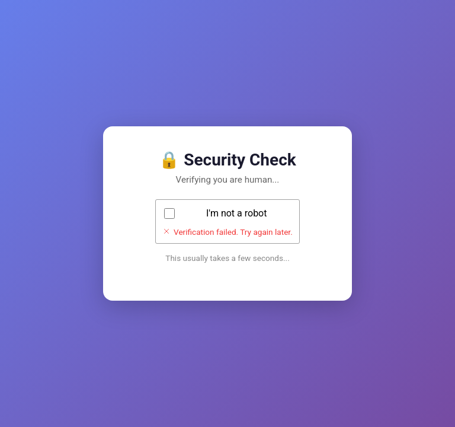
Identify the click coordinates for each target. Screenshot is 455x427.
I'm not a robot (236, 213)
